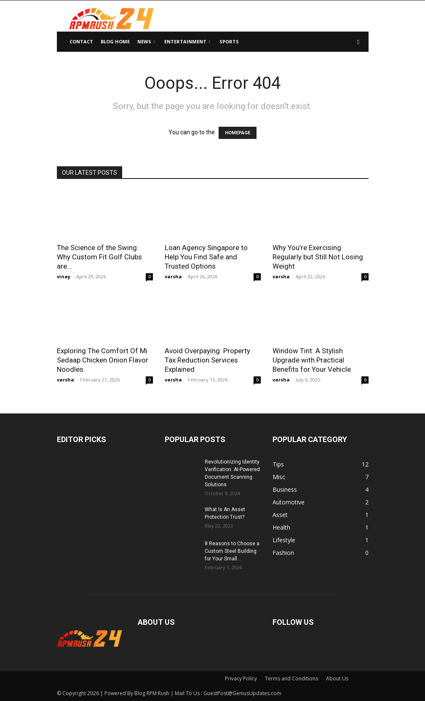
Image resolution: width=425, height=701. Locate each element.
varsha (173, 276)
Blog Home (115, 41)
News (146, 41)
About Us (337, 678)
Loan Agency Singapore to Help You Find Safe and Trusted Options (206, 256)
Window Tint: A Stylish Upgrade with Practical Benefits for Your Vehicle (312, 360)
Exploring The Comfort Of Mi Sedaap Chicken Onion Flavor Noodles (102, 360)
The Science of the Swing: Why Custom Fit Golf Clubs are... (99, 256)
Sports (229, 41)
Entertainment (187, 41)
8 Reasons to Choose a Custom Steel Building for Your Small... (232, 551)
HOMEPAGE (237, 133)
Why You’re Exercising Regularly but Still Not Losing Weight (318, 256)
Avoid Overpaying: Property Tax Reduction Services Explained (207, 360)
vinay (63, 276)
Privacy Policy (241, 678)
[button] (358, 42)
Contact (81, 41)
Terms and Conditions (291, 678)
